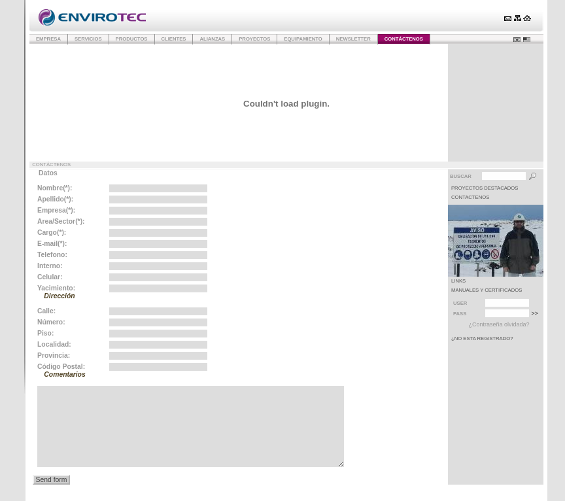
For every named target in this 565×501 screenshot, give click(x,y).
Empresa (48, 39)
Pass (459, 314)
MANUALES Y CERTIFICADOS (486, 290)
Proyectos (254, 39)
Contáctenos (404, 39)
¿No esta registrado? (482, 338)
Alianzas (212, 39)
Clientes (174, 39)
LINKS (458, 281)
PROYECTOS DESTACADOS (484, 188)
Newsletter (353, 39)
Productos (132, 39)
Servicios (88, 39)
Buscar (460, 176)
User (460, 303)
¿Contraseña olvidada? (498, 324)
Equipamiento (303, 39)
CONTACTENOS (470, 197)
